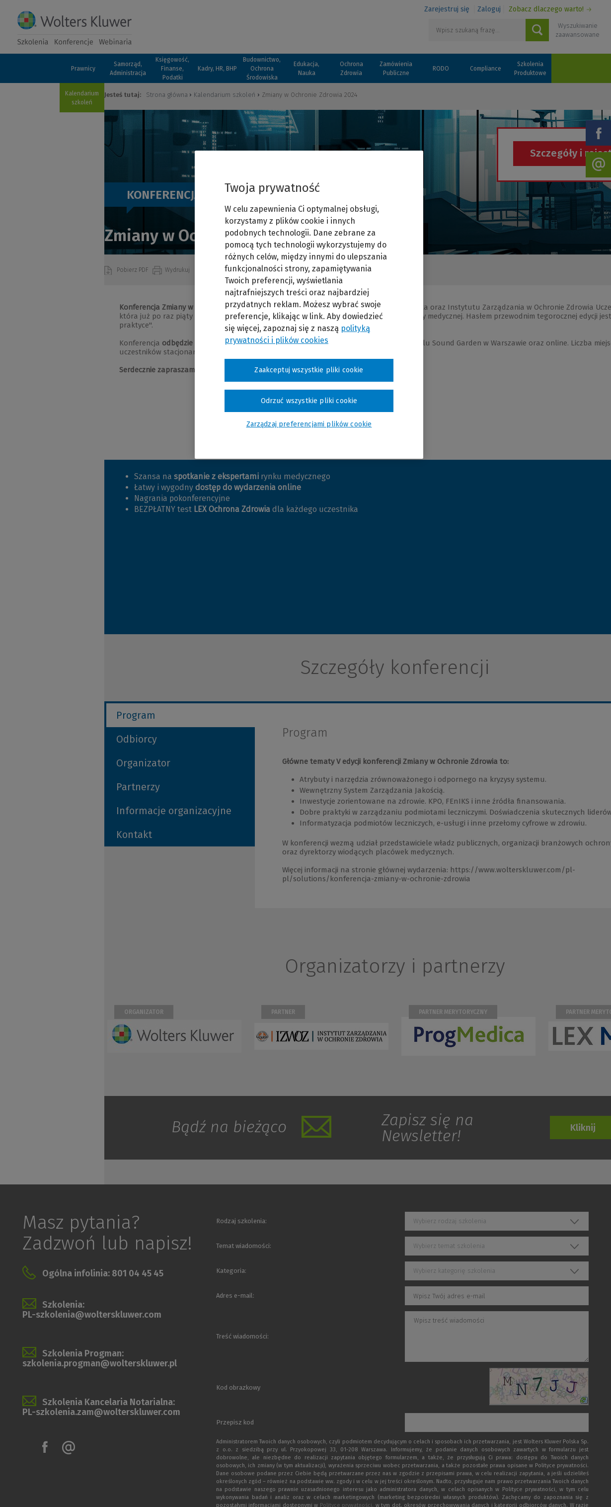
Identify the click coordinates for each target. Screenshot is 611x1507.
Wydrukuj (178, 269)
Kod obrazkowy (238, 1387)
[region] (309, 305)
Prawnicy (83, 68)
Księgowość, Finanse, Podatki (172, 68)
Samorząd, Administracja (128, 69)
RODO (441, 68)
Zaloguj (489, 9)
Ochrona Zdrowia (351, 69)
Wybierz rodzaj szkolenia (449, 1221)
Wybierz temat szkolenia (449, 1246)
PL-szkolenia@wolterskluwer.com (91, 1314)
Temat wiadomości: (243, 1246)
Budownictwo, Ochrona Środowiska (262, 68)
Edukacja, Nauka (306, 69)
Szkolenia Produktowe (530, 69)
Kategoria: (231, 1270)
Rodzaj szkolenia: (241, 1221)
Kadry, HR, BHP (217, 68)
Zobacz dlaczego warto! (546, 9)
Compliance (485, 68)
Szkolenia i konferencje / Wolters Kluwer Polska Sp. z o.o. (74, 28)
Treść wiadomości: (242, 1336)
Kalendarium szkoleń (82, 98)
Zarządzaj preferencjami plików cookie (309, 424)
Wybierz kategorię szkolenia (454, 1270)
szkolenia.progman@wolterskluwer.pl (99, 1363)
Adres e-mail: (235, 1295)
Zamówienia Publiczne (396, 69)
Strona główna (167, 94)
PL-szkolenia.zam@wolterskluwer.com (101, 1412)
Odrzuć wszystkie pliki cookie (309, 401)
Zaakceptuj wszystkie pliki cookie (308, 370)
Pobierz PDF (133, 269)
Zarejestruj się (446, 9)
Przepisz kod (235, 1422)
